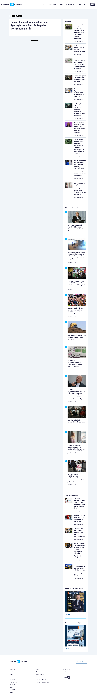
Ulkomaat (12, 679)
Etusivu (44, 4)
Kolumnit (12, 690)
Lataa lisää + (35, 40)
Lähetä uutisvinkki (41, 679)
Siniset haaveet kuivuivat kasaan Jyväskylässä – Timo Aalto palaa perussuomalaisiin (29, 25)
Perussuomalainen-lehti (42, 682)
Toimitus (38, 677)
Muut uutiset (13, 682)
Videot (61, 4)
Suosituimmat (53, 4)
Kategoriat (70, 4)
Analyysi (12, 677)
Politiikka (13, 33)
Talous (11, 674)
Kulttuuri (12, 685)
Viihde (11, 692)
